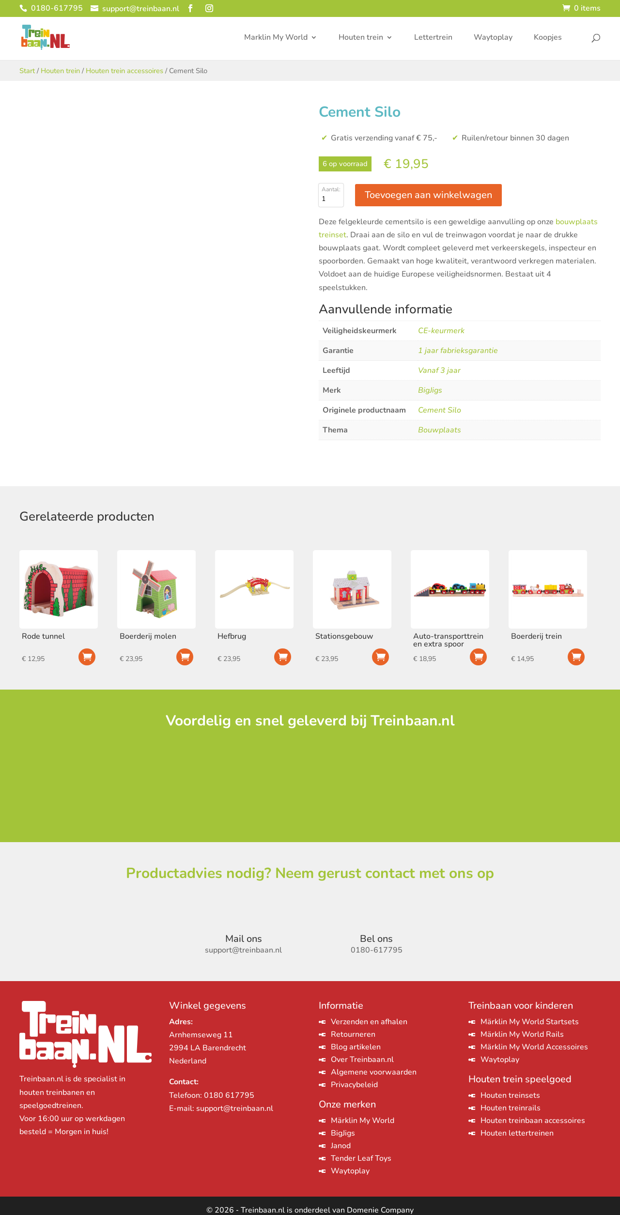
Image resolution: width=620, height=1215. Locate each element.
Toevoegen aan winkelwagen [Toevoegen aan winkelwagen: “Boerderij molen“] (184, 656)
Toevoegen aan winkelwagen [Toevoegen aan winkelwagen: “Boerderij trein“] (576, 656)
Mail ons (243, 938)
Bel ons (376, 938)
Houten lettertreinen (517, 1133)
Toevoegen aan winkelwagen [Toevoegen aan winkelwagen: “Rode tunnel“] (86, 656)
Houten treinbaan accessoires (532, 1120)
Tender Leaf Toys (361, 1158)
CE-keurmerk (441, 330)
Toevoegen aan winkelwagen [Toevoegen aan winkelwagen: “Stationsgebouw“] (380, 656)
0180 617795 (229, 1095)
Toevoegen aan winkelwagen (428, 194)
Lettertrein (433, 38)
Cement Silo (439, 410)
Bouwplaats (439, 430)
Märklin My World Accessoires (534, 1047)
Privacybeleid (354, 1084)
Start (27, 71)
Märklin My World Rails (522, 1034)
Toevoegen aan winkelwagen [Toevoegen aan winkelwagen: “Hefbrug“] (282, 656)
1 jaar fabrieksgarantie (458, 350)
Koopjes (548, 38)
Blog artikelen (356, 1047)
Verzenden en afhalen (369, 1021)
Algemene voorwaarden (374, 1072)
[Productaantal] (331, 199)
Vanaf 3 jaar (439, 370)
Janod (341, 1145)
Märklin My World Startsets (529, 1021)
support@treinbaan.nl (234, 1108)
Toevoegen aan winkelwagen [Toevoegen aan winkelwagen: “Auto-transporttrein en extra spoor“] (478, 656)
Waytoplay (493, 38)
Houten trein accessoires (124, 71)
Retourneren (353, 1034)
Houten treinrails (510, 1108)
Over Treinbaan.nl (362, 1059)
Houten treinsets (510, 1095)
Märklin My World (362, 1120)
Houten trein (361, 38)
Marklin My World (276, 38)
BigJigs (430, 390)
